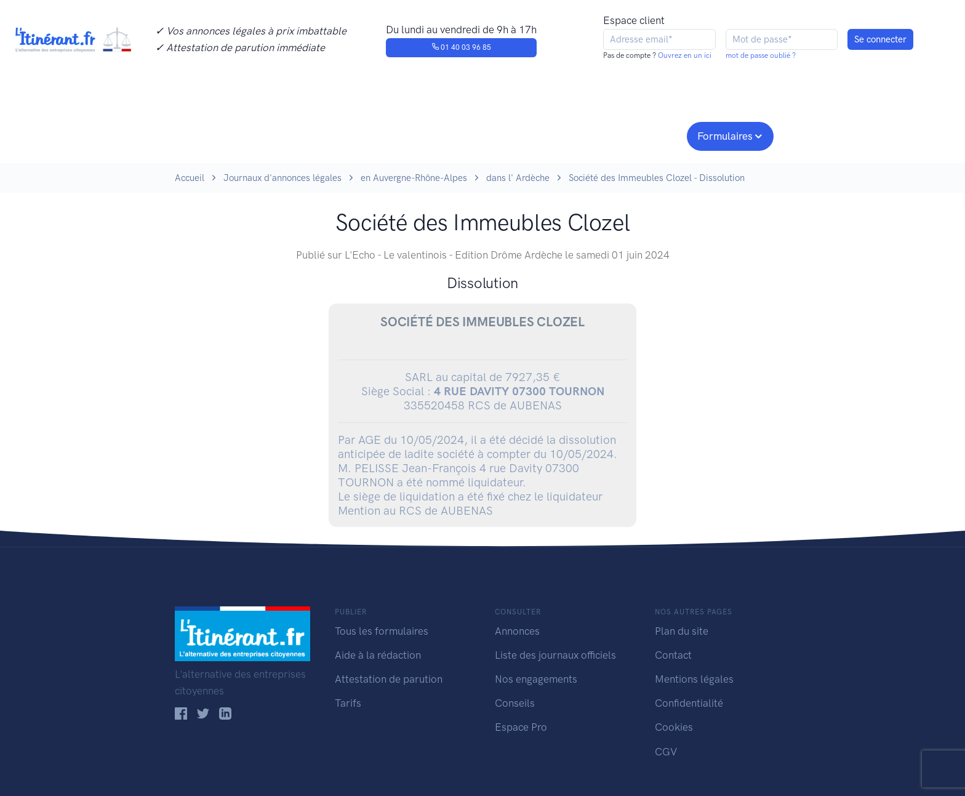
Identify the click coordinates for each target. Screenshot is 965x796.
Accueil (189, 177)
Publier (222, 135)
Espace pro (646, 135)
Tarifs (348, 703)
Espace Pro (521, 727)
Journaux (377, 135)
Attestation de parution (388, 679)
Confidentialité (689, 703)
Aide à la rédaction (378, 655)
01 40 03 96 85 (461, 47)
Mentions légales (694, 679)
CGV (666, 752)
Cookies (674, 727)
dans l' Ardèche (518, 177)
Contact (673, 655)
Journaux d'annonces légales (282, 177)
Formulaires (725, 136)
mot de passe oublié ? (761, 55)
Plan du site (681, 631)
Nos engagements (480, 135)
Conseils (571, 135)
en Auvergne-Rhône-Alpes (414, 177)
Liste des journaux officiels (555, 655)
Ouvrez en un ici (683, 55)
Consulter (302, 135)
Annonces (517, 631)
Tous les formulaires (381, 631)
